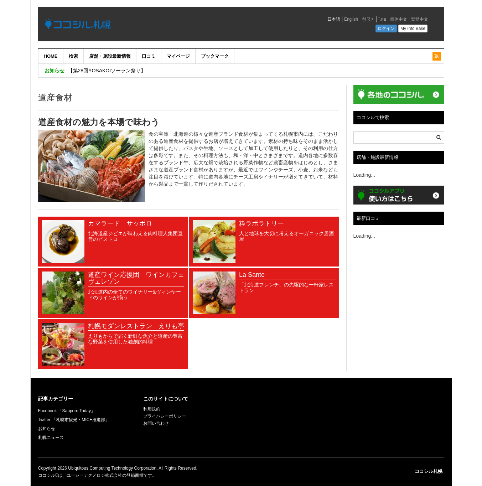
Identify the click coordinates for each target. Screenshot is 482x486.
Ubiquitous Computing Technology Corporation (112, 468)
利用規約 (151, 409)
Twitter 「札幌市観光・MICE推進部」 (74, 419)
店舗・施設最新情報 (110, 56)
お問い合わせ (156, 423)
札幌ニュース (51, 437)
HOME (51, 56)
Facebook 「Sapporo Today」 (66, 410)
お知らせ (46, 428)
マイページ (178, 56)
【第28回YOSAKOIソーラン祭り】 (107, 70)
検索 (73, 56)
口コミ (149, 56)
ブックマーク (215, 56)
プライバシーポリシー (164, 416)
